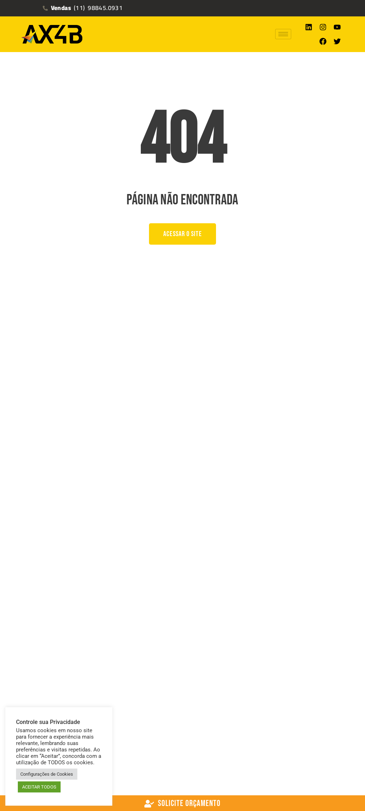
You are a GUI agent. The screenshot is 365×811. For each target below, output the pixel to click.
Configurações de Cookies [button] (46, 774)
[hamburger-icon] (283, 34)
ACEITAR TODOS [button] (39, 787)
